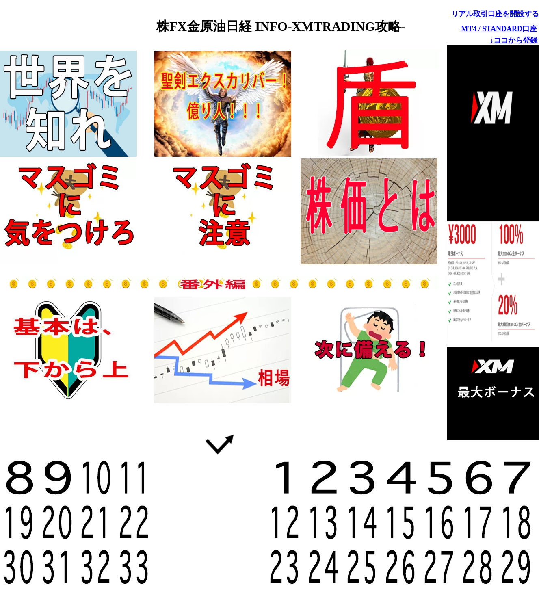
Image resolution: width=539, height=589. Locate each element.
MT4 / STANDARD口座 (499, 29)
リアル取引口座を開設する (495, 14)
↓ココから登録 (513, 40)
